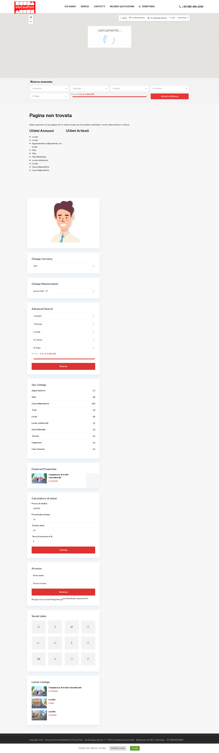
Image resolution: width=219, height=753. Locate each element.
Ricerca (50, 356)
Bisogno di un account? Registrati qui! (47, 589)
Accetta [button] (135, 748)
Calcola (50, 539)
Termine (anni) (38, 515)
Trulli (34, 399)
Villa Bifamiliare (39, 156)
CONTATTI (99, 6)
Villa (34, 150)
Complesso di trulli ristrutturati (58, 466)
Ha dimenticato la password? (44, 592)
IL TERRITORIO (147, 6)
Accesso (50, 581)
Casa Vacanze (38, 438)
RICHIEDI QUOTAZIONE (122, 6)
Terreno (35, 425)
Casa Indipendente (40, 167)
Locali (34, 406)
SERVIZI (85, 6)
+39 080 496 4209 (192, 6)
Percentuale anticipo (41, 504)
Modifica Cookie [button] (118, 748)
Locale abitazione (40, 160)
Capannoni (36, 432)
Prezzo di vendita (39, 493)
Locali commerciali (40, 412)
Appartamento (39, 380)
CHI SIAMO (70, 6)
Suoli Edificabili (39, 419)
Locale (35, 137)
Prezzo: (73, 94)
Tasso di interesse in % (42, 526)
